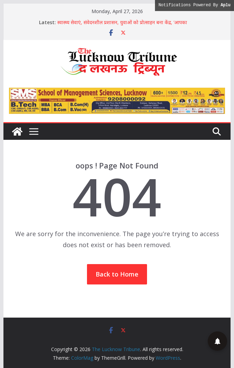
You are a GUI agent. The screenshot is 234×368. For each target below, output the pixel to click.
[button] (217, 341)
